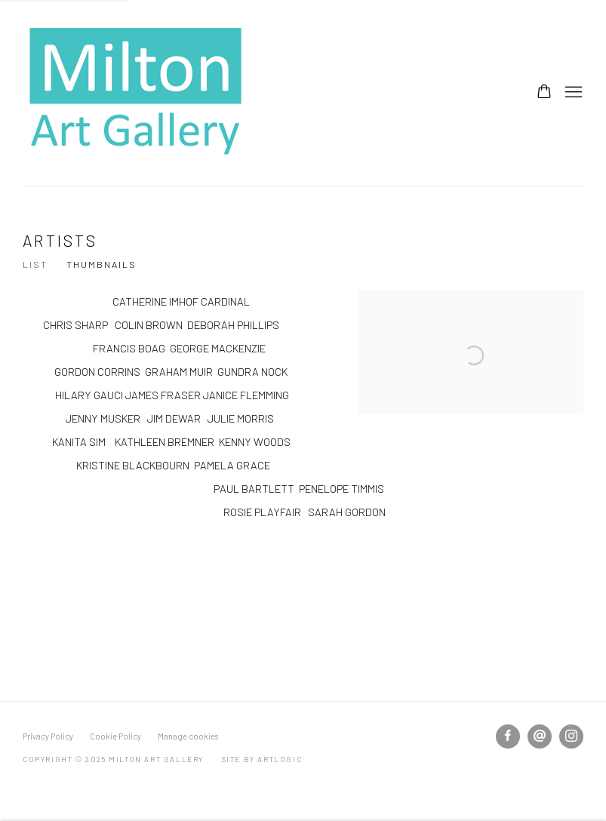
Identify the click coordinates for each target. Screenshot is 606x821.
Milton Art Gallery (136, 93)
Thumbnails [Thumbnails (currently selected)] (101, 264)
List (35, 264)
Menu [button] (572, 92)
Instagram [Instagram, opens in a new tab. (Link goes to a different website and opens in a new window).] (571, 736)
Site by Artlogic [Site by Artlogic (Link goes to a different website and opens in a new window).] (262, 759)
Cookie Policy (115, 736)
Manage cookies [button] (188, 736)
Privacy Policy (48, 736)
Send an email (540, 736)
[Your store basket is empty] (544, 92)
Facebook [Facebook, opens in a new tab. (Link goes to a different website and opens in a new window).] (508, 736)
